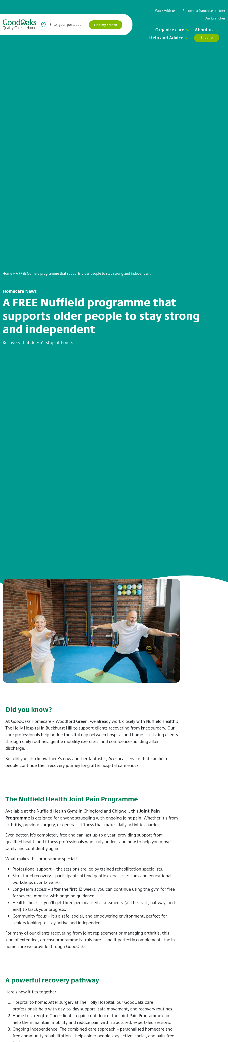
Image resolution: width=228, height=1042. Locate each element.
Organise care (169, 29)
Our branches (215, 18)
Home (7, 273)
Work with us (165, 10)
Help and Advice (166, 37)
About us (204, 29)
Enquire (207, 37)
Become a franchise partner (204, 10)
